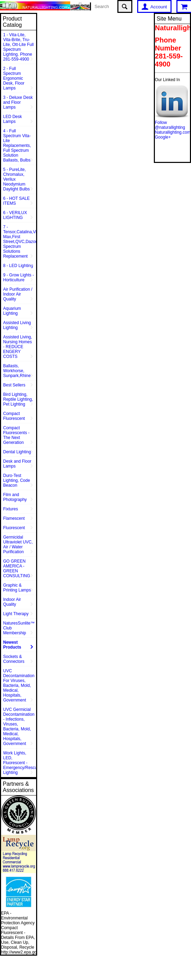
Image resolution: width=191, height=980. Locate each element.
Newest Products (12, 645)
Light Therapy (15, 613)
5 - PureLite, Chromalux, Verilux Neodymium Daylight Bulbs (16, 179)
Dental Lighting (17, 451)
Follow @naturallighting (170, 125)
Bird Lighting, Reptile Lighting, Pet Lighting (18, 399)
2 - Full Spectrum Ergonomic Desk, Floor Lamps (13, 78)
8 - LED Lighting (18, 265)
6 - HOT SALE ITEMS (16, 201)
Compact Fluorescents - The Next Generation (16, 435)
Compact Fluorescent (14, 416)
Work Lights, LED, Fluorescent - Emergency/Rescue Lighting (19, 763)
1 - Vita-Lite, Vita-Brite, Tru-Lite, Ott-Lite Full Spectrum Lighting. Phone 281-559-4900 (18, 47)
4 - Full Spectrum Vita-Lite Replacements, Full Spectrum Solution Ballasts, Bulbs (17, 145)
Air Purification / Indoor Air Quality (17, 294)
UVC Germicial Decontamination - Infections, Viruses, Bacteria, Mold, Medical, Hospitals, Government (18, 726)
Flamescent (14, 518)
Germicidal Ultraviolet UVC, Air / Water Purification (18, 544)
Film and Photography (15, 497)
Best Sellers (14, 385)
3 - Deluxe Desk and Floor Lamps (18, 102)
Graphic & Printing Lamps (17, 588)
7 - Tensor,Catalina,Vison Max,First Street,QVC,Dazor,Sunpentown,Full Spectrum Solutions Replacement (19, 242)
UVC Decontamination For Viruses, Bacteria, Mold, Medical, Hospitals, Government (18, 685)
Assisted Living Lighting (17, 325)
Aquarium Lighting (12, 311)
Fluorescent (14, 527)
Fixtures (10, 509)
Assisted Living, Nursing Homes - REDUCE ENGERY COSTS (17, 347)
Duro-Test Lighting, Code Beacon (16, 480)
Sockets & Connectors (13, 659)
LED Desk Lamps (12, 119)
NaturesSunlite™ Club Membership (19, 628)
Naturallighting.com (173, 132)
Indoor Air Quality (12, 602)
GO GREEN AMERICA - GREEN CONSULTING (16, 568)
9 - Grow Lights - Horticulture (18, 277)
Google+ (163, 137)
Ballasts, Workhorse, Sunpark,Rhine (17, 370)
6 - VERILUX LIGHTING (15, 215)
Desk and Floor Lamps (17, 464)
